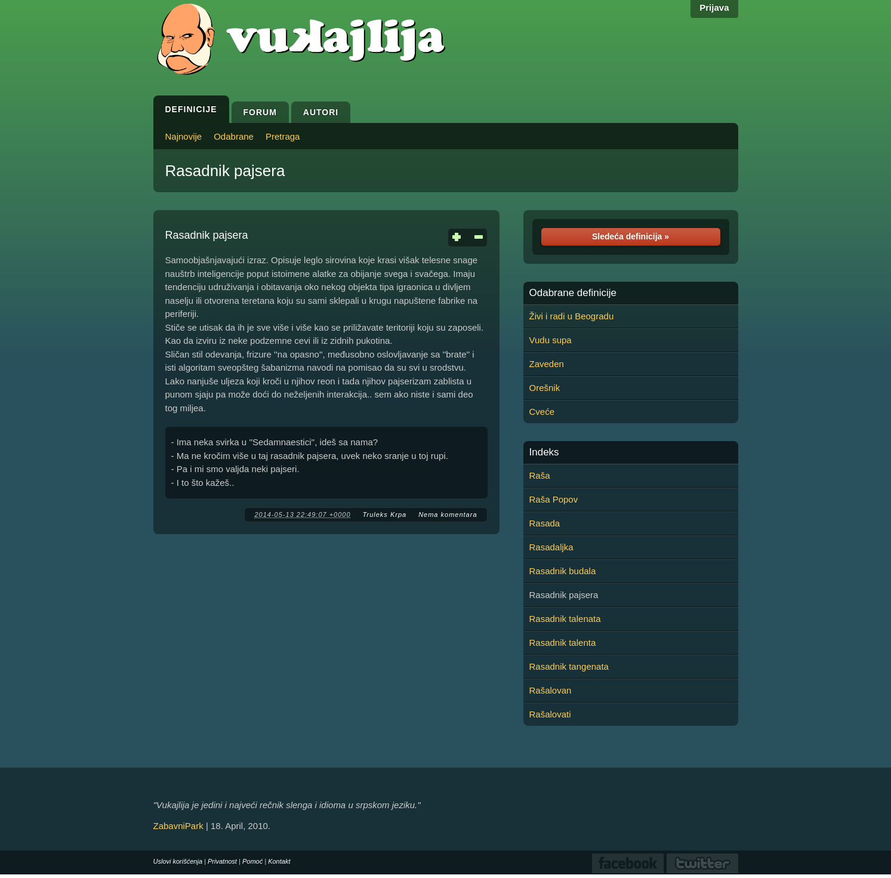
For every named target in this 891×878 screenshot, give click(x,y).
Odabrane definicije (572, 293)
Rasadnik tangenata (569, 666)
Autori (320, 112)
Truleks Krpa (385, 514)
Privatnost (222, 861)
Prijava (714, 7)
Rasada (544, 523)
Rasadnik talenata (565, 619)
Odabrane (234, 136)
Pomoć (252, 861)
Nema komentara (447, 514)
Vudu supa (550, 340)
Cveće (542, 411)
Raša (539, 475)
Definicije (191, 109)
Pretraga (283, 136)
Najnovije (183, 136)
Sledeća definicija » (630, 236)
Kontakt (279, 861)
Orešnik (544, 388)
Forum (260, 112)
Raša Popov (553, 499)
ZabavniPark (178, 826)
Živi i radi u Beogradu (571, 316)
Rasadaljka (551, 547)
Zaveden (546, 364)
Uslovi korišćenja (178, 861)
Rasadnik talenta (562, 642)
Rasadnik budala (562, 571)
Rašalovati (550, 714)
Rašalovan (550, 690)
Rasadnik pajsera (225, 171)
